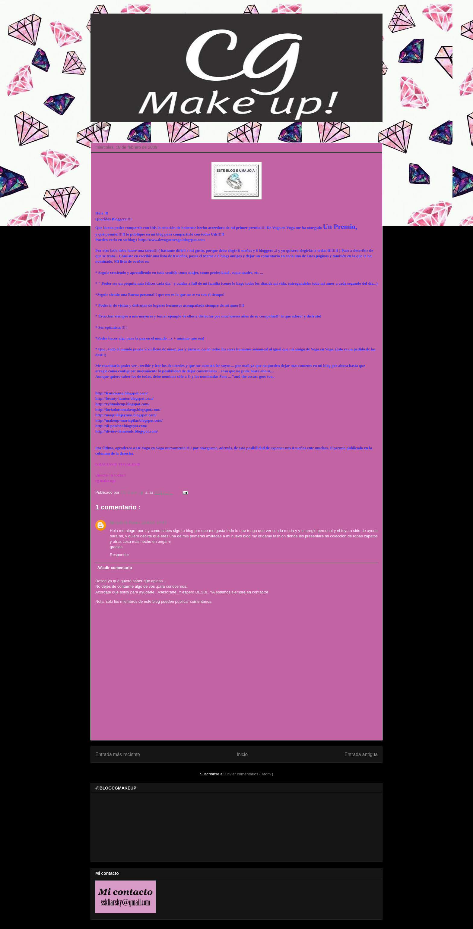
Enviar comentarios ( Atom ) (249, 774)
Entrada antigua (361, 754)
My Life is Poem (124, 522)
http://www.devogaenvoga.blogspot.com (171, 239)
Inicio (242, 754)
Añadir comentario (114, 567)
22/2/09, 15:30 (153, 522)
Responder (119, 554)
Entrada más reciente (117, 754)
